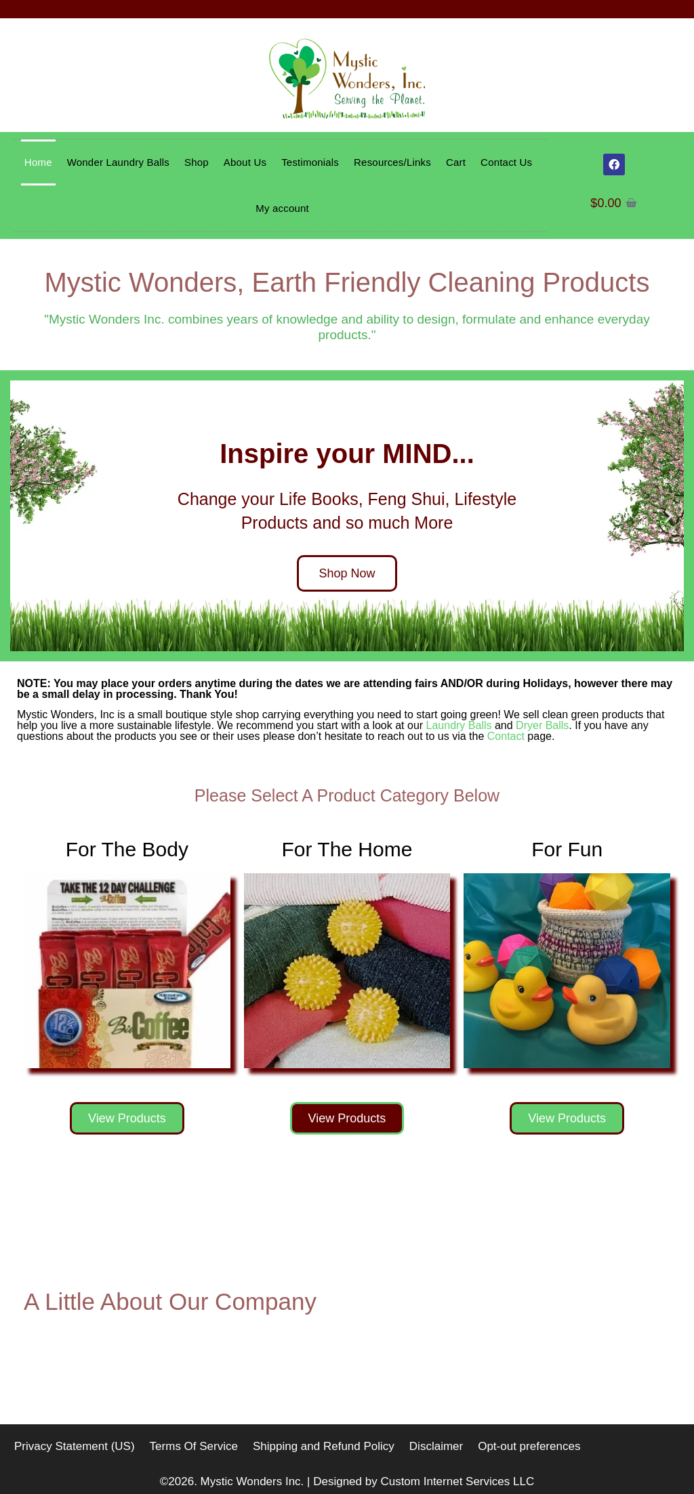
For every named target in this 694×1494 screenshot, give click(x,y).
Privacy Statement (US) (74, 1446)
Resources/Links (392, 162)
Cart (456, 162)
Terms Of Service (194, 1446)
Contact (506, 736)
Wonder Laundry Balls (118, 162)
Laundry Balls (459, 725)
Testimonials (310, 162)
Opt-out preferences (529, 1446)
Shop (196, 162)
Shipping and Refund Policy (323, 1446)
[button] (25, 515)
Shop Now (347, 573)
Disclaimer (436, 1446)
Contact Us (506, 162)
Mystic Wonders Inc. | (257, 1481)
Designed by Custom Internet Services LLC (423, 1481)
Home (38, 162)
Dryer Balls (542, 725)
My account (282, 208)
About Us (245, 162)
